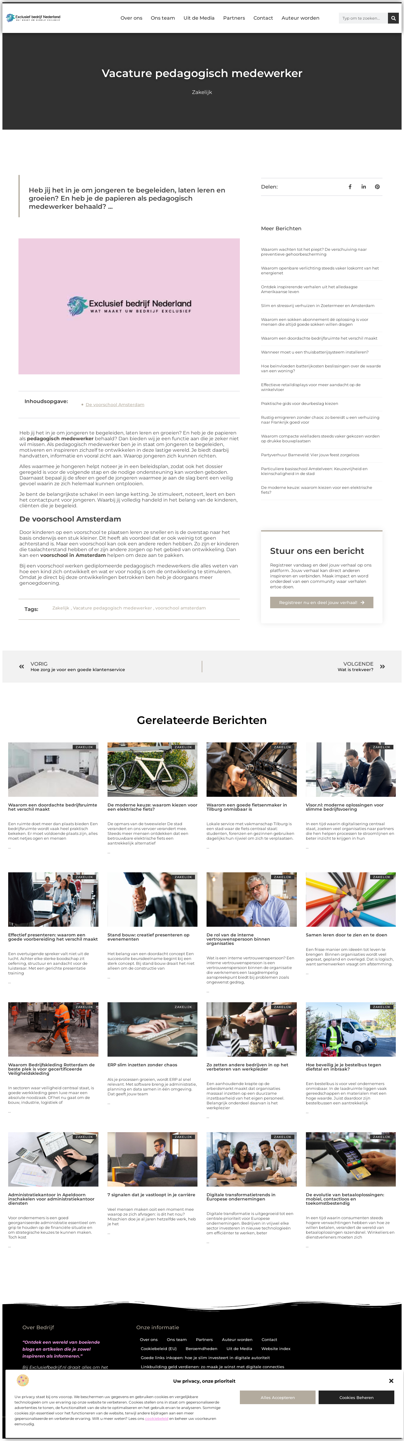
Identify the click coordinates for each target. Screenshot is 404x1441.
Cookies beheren (356, 1397)
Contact (263, 18)
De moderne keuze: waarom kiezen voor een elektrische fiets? (152, 807)
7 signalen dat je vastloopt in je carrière (151, 1194)
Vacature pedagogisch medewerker (112, 608)
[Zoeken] (393, 18)
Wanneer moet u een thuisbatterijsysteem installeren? (315, 352)
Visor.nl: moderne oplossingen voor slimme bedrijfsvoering (345, 807)
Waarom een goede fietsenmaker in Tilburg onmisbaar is (247, 807)
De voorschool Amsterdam (115, 404)
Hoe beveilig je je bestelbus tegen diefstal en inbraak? (343, 1067)
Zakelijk (202, 92)
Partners (234, 18)
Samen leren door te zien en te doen (346, 935)
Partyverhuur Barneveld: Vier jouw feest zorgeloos (310, 454)
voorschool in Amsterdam (73, 555)
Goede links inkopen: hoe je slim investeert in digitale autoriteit (205, 1357)
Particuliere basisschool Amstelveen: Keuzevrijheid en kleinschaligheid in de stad (314, 471)
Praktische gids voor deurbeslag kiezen (299, 403)
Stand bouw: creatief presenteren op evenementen (149, 937)
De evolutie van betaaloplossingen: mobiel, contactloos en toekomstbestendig (345, 1199)
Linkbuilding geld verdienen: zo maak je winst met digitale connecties (212, 1366)
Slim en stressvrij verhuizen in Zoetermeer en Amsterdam (318, 305)
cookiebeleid (156, 1418)
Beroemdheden (201, 1348)
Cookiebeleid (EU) (159, 1348)
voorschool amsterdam (180, 608)
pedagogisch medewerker (60, 438)
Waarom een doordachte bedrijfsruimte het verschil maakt (319, 338)
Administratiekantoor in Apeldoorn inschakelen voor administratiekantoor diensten (51, 1199)
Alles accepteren (278, 1397)
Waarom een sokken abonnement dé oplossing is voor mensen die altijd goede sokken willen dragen (314, 322)
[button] (391, 1381)
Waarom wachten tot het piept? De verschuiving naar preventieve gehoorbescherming (314, 252)
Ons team (163, 18)
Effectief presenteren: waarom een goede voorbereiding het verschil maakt (53, 937)
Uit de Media (199, 18)
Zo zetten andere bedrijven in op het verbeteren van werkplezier (247, 1067)
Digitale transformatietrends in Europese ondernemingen (241, 1197)
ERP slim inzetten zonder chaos (142, 1065)
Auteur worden (301, 18)
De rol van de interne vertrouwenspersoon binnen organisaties (238, 939)
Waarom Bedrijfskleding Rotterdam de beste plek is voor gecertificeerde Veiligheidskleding (51, 1069)
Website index (275, 1348)
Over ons (131, 18)
